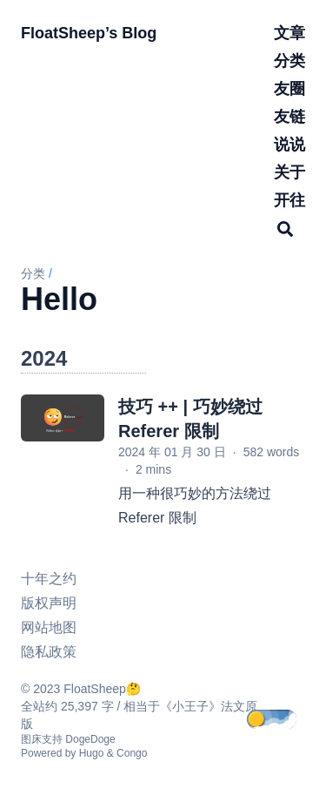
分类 (33, 273)
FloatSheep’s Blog (88, 33)
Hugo (91, 753)
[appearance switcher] (284, 720)
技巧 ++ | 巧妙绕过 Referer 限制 (190, 419)
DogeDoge (90, 739)
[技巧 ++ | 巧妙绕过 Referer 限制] (62, 417)
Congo (131, 753)
